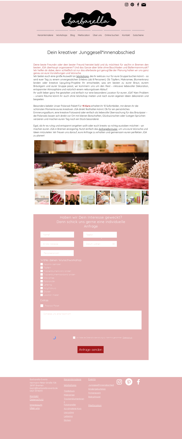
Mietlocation (95, 405)
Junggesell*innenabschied (101, 385)
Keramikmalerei (72, 379)
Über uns (35, 408)
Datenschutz (37, 399)
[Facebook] (138, 4)
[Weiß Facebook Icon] (138, 381)
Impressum (36, 404)
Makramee (69, 395)
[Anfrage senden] (90, 349)
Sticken (67, 420)
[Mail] (143, 4)
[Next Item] (144, 165)
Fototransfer (70, 404)
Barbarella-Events (38, 379)
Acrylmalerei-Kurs (72, 408)
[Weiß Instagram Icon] (119, 381)
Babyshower (94, 396)
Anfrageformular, (108, 128)
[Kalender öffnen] (114, 244)
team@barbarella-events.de (44, 388)
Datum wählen (94, 239)
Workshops (82, 76)
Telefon (89, 229)
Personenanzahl (51, 248)
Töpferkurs (69, 391)
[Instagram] (126, 4)
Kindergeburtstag (96, 389)
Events (92, 379)
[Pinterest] (132, 4)
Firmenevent (94, 393)
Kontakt (34, 396)
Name (46, 229)
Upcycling (69, 412)
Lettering (68, 416)
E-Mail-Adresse (50, 239)
